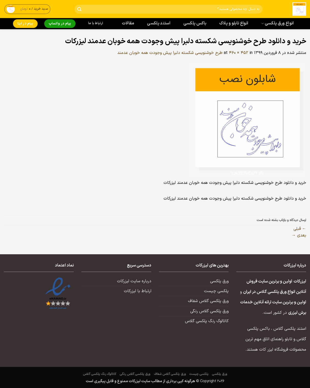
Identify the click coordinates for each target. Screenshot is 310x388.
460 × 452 (238, 53)
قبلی (299, 229)
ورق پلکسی (219, 281)
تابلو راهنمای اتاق (277, 339)
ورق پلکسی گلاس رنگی (209, 311)
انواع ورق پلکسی (277, 23)
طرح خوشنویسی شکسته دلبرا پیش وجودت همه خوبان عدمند (170, 53)
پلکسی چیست (216, 291)
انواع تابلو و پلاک (233, 23)
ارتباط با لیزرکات (137, 291)
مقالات (128, 23)
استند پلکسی (158, 23)
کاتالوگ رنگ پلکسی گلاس (207, 321)
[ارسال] (79, 9)
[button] (27, 9)
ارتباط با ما (95, 23)
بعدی (299, 235)
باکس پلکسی (194, 23)
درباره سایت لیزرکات (134, 281)
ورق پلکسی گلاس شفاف (208, 301)
